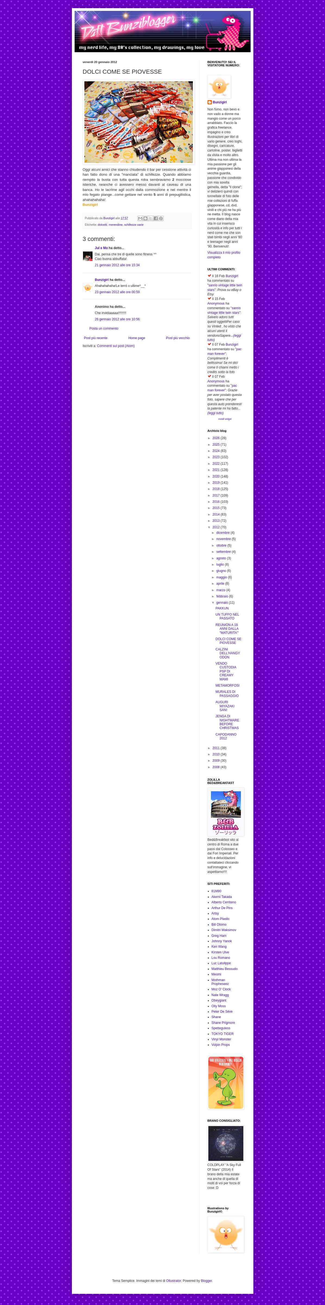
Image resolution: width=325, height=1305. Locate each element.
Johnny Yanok (222, 941)
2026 (216, 438)
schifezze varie (134, 224)
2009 (216, 760)
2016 (216, 502)
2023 (216, 457)
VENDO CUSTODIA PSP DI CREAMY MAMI (225, 671)
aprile (220, 583)
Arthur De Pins (222, 908)
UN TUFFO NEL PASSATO (227, 616)
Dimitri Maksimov (224, 930)
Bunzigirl (102, 280)
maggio (222, 577)
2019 (216, 483)
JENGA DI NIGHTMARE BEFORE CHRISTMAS (227, 722)
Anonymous (216, 303)
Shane (216, 1017)
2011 (216, 748)
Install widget (224, 419)
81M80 (217, 891)
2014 (216, 514)
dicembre (223, 533)
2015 (216, 508)
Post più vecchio (178, 338)
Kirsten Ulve (220, 952)
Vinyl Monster (221, 1039)
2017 (216, 495)
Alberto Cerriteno (224, 902)
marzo (221, 590)
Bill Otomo (219, 924)
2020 (216, 476)
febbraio (222, 596)
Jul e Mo (101, 248)
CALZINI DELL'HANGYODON (227, 653)
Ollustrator (173, 1281)
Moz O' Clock (221, 989)
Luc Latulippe (221, 963)
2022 (216, 464)
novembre (224, 539)
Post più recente (96, 338)
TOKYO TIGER (223, 1034)
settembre (224, 552)
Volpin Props (221, 1045)
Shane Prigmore (223, 1023)
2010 (216, 754)
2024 (216, 451)
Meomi (216, 974)
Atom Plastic (221, 919)
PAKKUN (221, 608)
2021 (216, 470)
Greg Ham (219, 936)
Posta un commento (104, 328)
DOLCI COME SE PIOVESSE (228, 641)
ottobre (221, 545)
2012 (216, 527)
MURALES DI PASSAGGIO (226, 694)
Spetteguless (221, 1028)
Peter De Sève (222, 1011)
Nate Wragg (220, 995)
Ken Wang (219, 946)
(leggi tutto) (216, 413)
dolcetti (102, 224)
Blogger (206, 1281)
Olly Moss (219, 1006)
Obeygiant (219, 1000)
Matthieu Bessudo (225, 969)
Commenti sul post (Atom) (116, 346)
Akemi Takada (222, 897)
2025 (216, 445)
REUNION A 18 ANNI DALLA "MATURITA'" (226, 629)
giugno (221, 571)
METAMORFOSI (227, 685)
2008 (216, 767)
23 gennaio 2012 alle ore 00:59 (117, 292)
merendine (116, 224)
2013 (216, 521)
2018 (216, 489)
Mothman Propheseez (220, 982)
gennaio (222, 603)
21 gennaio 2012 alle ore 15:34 (117, 265)
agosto (221, 558)
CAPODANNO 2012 (225, 736)
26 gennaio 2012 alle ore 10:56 (117, 319)
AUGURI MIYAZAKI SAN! (224, 706)
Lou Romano (221, 958)
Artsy (215, 913)
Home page (136, 338)
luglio (220, 564)
